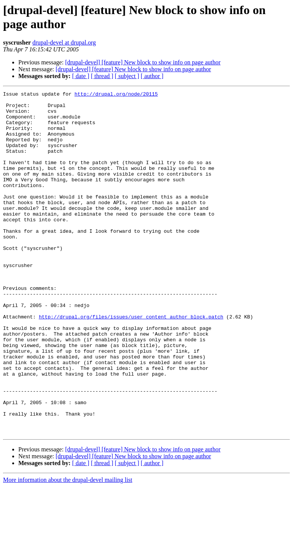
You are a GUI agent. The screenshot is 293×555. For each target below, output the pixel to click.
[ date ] (80, 76)
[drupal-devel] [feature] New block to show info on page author (143, 62)
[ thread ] (102, 76)
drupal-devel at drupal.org (64, 42)
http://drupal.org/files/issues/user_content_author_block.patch (131, 362)
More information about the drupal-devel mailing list (67, 548)
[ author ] (152, 76)
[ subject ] (127, 76)
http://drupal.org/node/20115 (116, 94)
